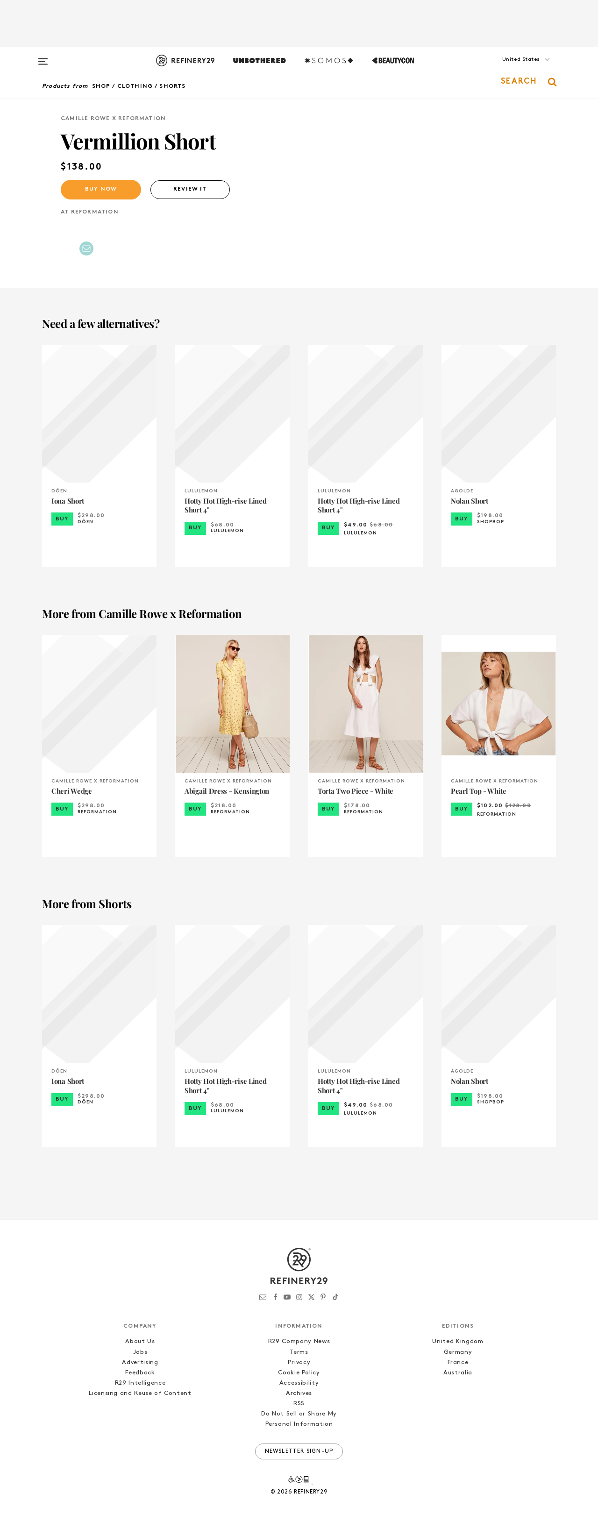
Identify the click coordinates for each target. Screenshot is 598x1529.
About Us (140, 1341)
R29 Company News (299, 1341)
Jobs (140, 1352)
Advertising (140, 1362)
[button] (509, 68)
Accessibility (299, 1383)
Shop (101, 86)
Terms (299, 1352)
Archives (299, 1393)
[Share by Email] (86, 249)
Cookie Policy (299, 1373)
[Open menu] (43, 57)
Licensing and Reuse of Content (140, 1393)
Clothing (135, 86)
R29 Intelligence (140, 1383)
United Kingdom (457, 1341)
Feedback (140, 1373)
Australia (457, 1373)
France (458, 1362)
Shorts (172, 86)
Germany (458, 1352)
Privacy (299, 1362)
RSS (299, 1404)
